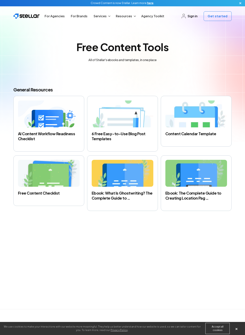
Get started (218, 16)
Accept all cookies (217, 328)
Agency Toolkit (152, 16)
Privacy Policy (119, 330)
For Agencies (55, 16)
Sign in (189, 16)
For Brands (79, 16)
